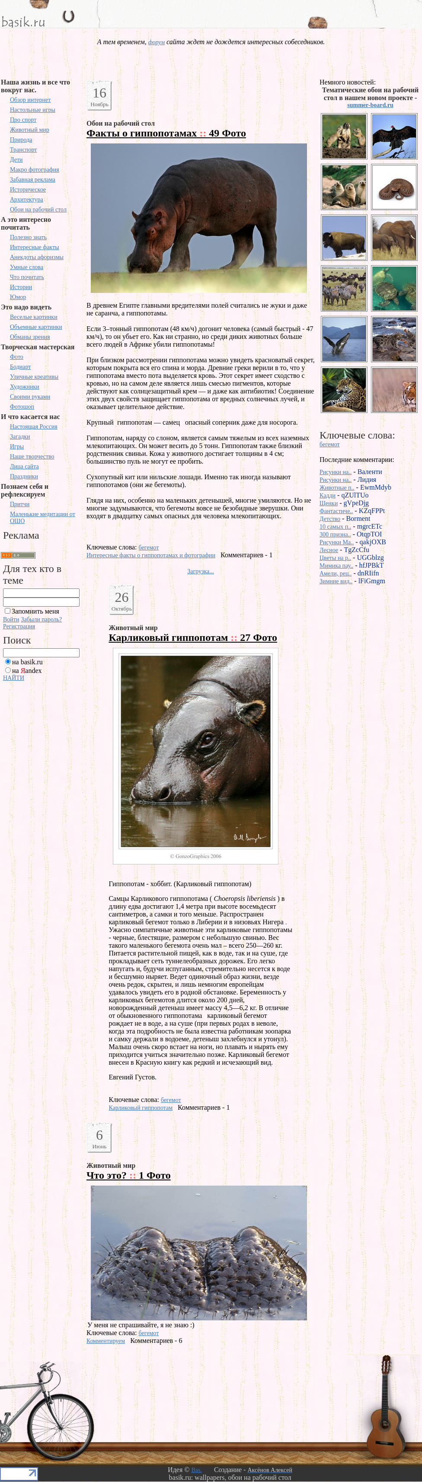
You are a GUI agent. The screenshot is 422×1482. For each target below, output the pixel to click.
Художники (24, 387)
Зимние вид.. (336, 581)
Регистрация (19, 626)
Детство (330, 519)
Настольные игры (32, 110)
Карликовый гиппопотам (141, 1108)
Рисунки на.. (336, 472)
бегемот (149, 547)
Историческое (28, 189)
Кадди (328, 495)
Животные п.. (337, 487)
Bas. (196, 1470)
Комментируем (105, 1341)
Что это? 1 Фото (128, 1175)
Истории (21, 287)
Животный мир (29, 130)
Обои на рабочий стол (38, 209)
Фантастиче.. (336, 511)
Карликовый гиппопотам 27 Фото (193, 637)
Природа (21, 139)
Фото (16, 357)
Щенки (329, 503)
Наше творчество (32, 456)
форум (156, 42)
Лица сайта (24, 466)
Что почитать (27, 277)
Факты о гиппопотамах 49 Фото (166, 133)
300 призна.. (335, 534)
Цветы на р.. (335, 558)
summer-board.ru (370, 105)
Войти (11, 619)
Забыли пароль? (41, 619)
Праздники (24, 476)
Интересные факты (34, 247)
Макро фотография (34, 169)
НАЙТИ (13, 678)
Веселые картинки (34, 317)
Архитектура (26, 199)
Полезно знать (28, 237)
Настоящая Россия (34, 426)
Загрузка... (200, 571)
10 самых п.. (335, 526)
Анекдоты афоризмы (37, 257)
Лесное (329, 550)
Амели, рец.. (336, 573)
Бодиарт (20, 367)
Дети (16, 159)
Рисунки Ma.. (337, 542)
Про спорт (23, 120)
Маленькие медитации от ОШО (42, 517)
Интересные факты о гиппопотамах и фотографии (150, 555)
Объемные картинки (36, 327)
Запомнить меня (35, 611)
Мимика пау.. (336, 565)
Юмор (18, 297)
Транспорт (23, 149)
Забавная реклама (32, 179)
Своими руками (30, 396)
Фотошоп (22, 406)
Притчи (19, 504)
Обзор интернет (30, 100)
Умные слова (26, 267)
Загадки (20, 436)
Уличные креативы (34, 377)
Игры (17, 446)
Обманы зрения (30, 337)
